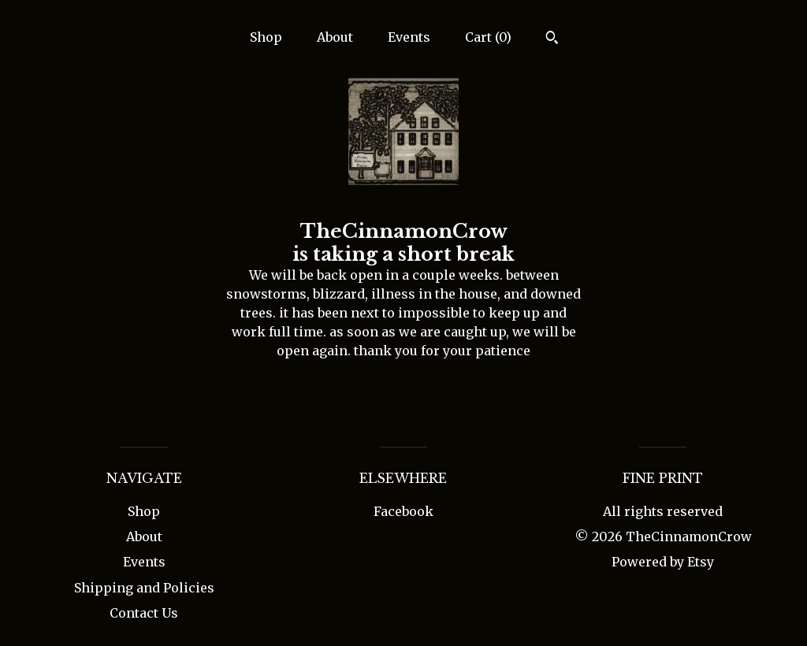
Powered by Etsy (663, 562)
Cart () (488, 37)
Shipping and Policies (144, 588)
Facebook (403, 511)
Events (409, 37)
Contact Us (144, 613)
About (335, 37)
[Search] (552, 39)
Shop (266, 37)
